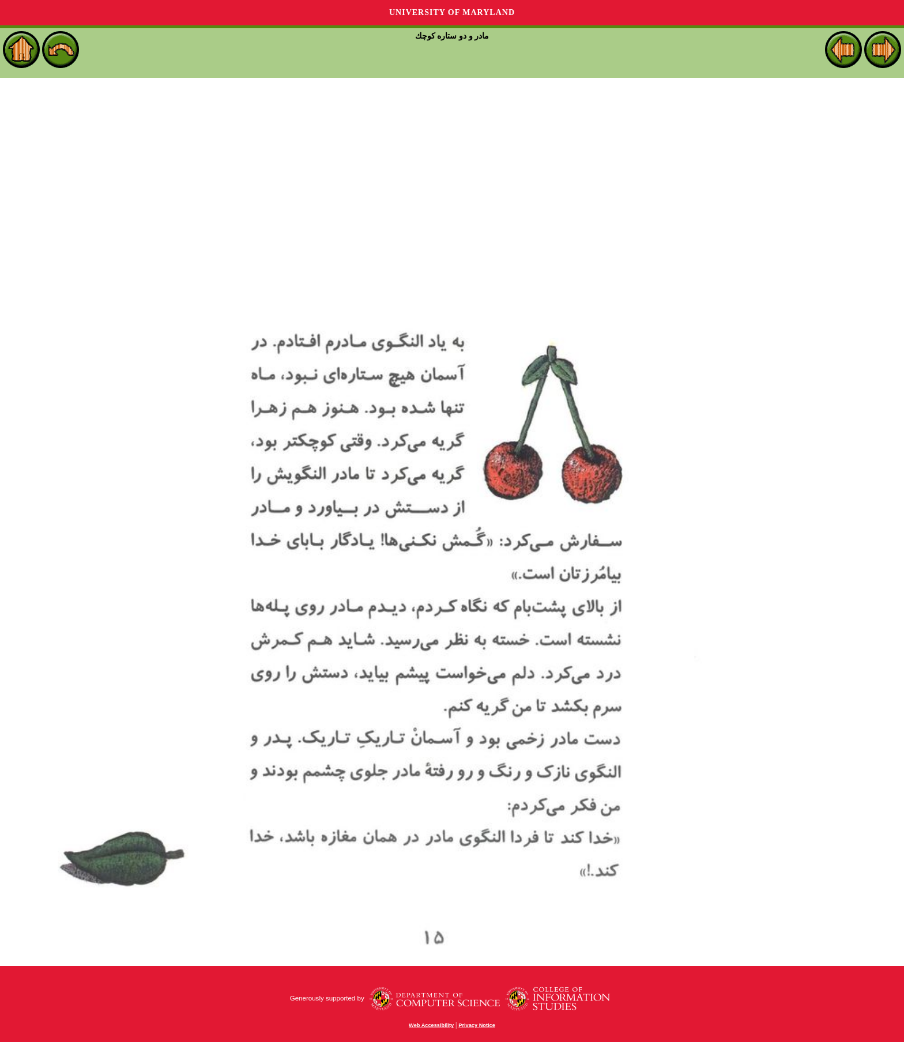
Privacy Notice (476, 1025)
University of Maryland (452, 12)
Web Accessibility (431, 1025)
